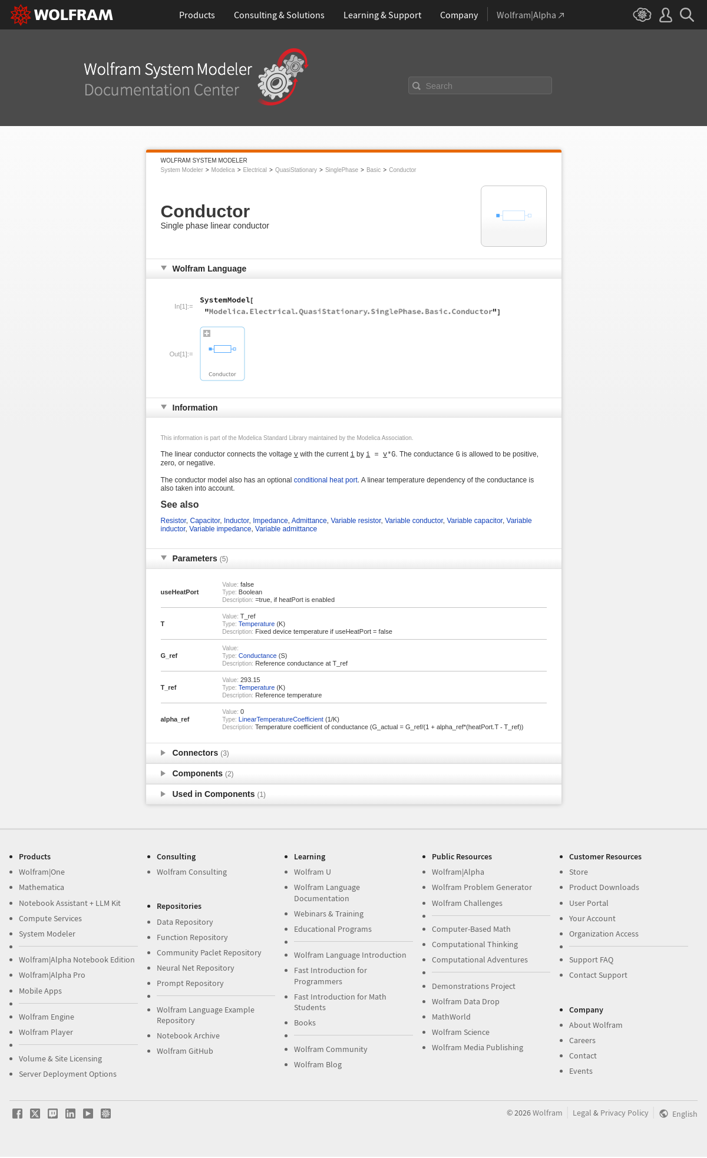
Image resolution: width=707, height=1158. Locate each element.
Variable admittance (286, 530)
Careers (582, 1041)
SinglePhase (341, 170)
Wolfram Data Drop (466, 1002)
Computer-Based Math (471, 930)
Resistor (173, 522)
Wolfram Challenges (467, 904)
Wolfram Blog (318, 1065)
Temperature (257, 624)
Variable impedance (220, 530)
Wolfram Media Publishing (477, 1048)
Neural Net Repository (195, 969)
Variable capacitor (475, 522)
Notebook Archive (188, 1036)
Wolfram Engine (46, 1018)
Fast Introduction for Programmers (330, 976)
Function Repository (192, 938)
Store (578, 873)
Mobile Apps (40, 992)
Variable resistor (356, 522)
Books (305, 1023)
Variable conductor (414, 522)
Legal (582, 1114)
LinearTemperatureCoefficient (281, 720)
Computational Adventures (480, 960)
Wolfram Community (331, 1050)
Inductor (236, 522)
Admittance (309, 522)
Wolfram (548, 1114)
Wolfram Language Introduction (350, 956)
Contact (583, 1056)
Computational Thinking (475, 945)
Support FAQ (591, 960)
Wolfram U (312, 873)
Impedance (270, 522)
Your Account (592, 919)
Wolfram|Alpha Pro (52, 976)
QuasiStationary (296, 170)
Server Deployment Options (68, 1075)
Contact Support (598, 976)
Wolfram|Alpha (458, 873)
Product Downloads (604, 888)
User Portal (589, 904)
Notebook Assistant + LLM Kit (70, 904)
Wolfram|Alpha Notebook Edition (77, 960)
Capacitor (205, 522)
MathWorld (451, 1018)
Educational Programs (333, 930)
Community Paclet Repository (209, 953)
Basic (373, 170)
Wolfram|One (42, 873)
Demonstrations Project (474, 987)
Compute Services (50, 919)
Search (439, 86)
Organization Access (604, 934)
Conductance (258, 656)
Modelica (223, 170)
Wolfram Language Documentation (327, 893)
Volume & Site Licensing (60, 1059)
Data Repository (185, 923)
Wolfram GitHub (185, 1052)
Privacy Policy (624, 1114)
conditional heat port (326, 481)
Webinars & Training (329, 914)
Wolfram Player (46, 1033)
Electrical (255, 170)
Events (581, 1072)
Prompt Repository (190, 984)
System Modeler (182, 170)
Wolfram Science (461, 1033)
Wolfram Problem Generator (482, 888)
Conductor (402, 170)
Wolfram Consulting (192, 873)
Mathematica (41, 888)
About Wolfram (596, 1026)
